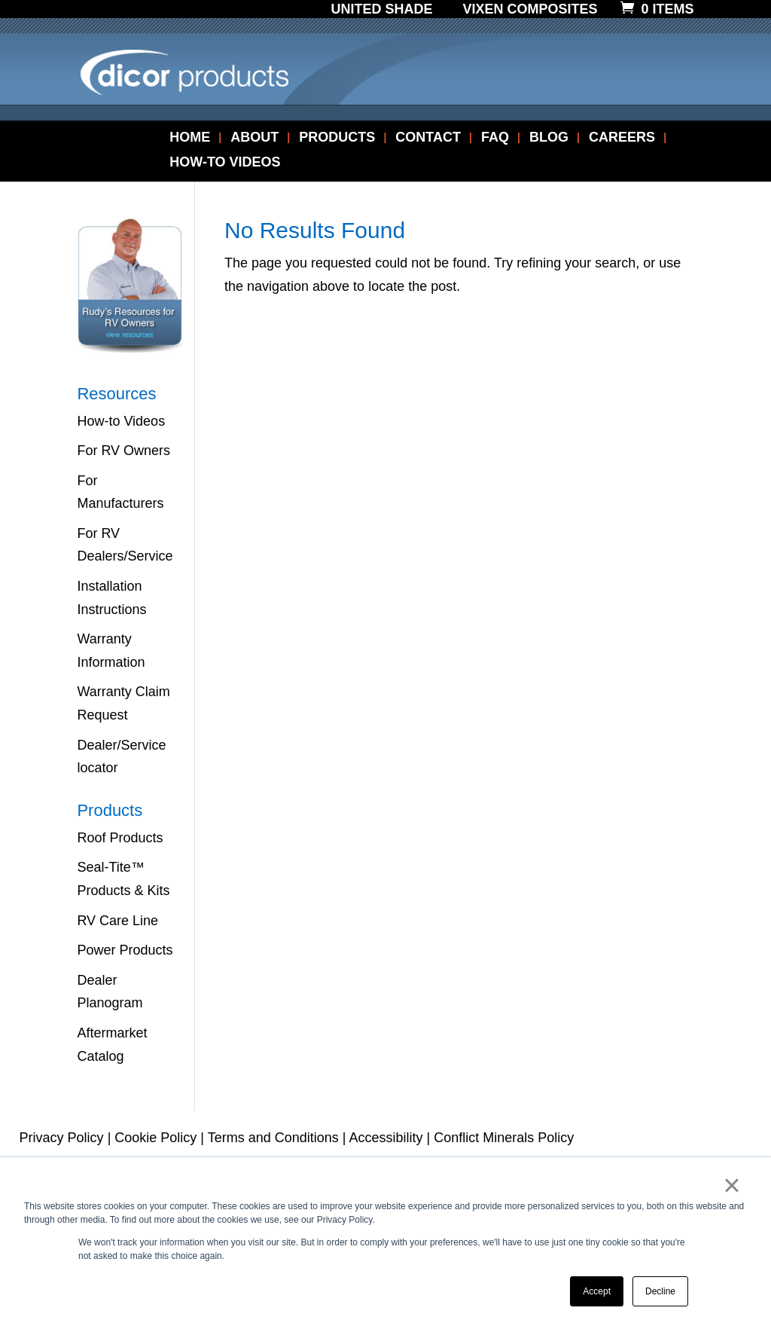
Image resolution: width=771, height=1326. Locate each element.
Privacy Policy (62, 1137)
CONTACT (428, 138)
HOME (189, 138)
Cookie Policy (155, 1137)
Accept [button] (597, 1291)
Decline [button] (660, 1291)
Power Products (124, 950)
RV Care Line (117, 920)
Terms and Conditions (273, 1137)
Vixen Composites (530, 10)
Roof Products (120, 837)
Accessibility (386, 1137)
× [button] (731, 1185)
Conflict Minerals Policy (504, 1137)
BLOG (548, 138)
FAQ (495, 138)
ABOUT (254, 138)
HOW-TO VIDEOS (224, 163)
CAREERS (622, 138)
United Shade (381, 10)
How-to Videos (121, 421)
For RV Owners (123, 450)
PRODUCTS (337, 138)
